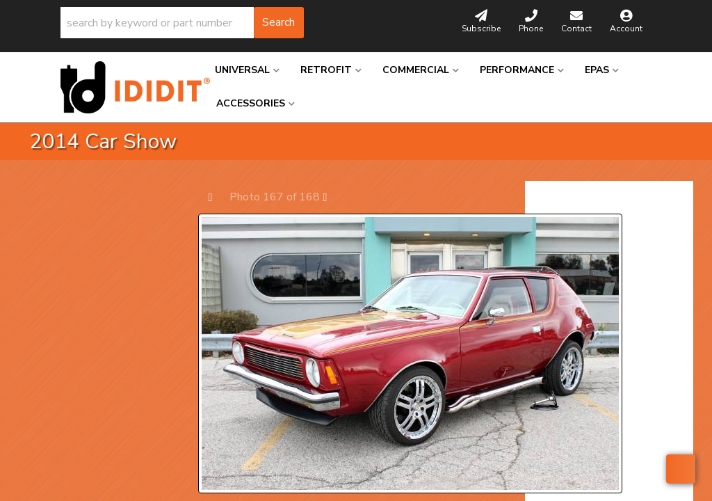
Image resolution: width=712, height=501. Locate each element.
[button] (182, 22)
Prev (217, 196)
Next (332, 196)
